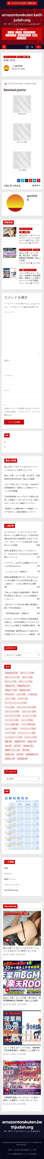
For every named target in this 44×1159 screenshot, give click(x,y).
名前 (7, 360)
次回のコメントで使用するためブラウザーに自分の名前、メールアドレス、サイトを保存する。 (22, 411)
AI (21, 270)
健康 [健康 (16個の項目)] (8, 741)
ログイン (8, 873)
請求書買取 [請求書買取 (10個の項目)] (32, 754)
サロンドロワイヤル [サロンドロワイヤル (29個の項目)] (26, 707)
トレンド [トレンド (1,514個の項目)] (27, 720)
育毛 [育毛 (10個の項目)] (25, 750)
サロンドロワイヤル (24, 35)
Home (10, 1150)
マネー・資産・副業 (23, 57)
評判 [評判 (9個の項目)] (20, 754)
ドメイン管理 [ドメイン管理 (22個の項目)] (28, 724)
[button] (32, 46)
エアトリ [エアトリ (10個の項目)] (10, 699)
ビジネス (36, 250)
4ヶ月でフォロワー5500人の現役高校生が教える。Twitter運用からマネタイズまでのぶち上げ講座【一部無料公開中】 (21, 622)
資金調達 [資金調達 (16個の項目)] (22, 759)
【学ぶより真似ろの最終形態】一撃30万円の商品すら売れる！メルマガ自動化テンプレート (21, 595)
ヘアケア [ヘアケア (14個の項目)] (10, 733)
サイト (7, 390)
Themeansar (21, 1145)
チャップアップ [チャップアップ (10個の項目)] (12, 716)
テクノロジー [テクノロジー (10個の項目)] (12, 720)
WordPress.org (11, 890)
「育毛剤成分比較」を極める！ (17, 613)
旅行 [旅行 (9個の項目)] (17, 746)
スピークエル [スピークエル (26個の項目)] (12, 711)
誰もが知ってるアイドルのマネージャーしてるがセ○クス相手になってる (29, 237)
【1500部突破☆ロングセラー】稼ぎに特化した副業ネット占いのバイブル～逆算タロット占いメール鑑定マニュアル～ (21, 499)
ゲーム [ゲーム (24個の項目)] (9, 707)
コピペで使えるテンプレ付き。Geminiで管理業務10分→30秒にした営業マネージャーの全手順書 (21, 487)
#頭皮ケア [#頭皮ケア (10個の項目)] (11, 690)
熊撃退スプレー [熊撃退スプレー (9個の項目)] (12, 750)
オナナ (36, 185)
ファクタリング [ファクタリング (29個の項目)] (28, 729)
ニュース (18, 32)
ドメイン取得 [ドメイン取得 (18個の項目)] (12, 724)
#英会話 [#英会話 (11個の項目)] (10, 686)
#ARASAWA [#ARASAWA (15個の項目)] (11, 673)
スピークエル (21, 38)
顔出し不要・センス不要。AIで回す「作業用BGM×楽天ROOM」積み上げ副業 (22, 999)
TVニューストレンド (10, 57)
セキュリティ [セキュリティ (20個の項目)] (29, 711)
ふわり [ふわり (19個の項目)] (21, 694)
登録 (6, 868)
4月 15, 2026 (10, 1104)
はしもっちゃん (12, 185)
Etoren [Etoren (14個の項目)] (9, 694)
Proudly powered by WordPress (15, 1142)
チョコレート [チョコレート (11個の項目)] (29, 716)
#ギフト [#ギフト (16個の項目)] (27, 677)
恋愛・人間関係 (24, 232)
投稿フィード (9, 879)
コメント (9, 312)
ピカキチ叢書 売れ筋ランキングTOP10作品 (22, 1154)
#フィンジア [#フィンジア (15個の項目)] (25, 681)
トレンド (11, 32)
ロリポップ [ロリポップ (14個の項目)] (31, 737)
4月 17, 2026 (24, 283)
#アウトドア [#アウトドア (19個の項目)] (27, 673)
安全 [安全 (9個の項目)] (8, 746)
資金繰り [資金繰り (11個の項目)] (10, 759)
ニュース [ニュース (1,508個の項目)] (11, 729)
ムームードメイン (29, 32)
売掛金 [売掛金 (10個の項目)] (32, 741)
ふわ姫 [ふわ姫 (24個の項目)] (32, 694)
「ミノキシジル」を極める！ (16, 571)
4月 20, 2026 (24, 263)
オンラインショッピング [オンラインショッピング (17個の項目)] (16, 703)
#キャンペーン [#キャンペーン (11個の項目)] (12, 677)
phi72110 (19, 66)
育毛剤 (35, 35)
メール (8, 375)
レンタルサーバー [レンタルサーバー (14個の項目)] (13, 737)
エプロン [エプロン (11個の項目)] (23, 699)
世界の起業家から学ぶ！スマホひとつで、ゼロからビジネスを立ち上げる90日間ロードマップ (21, 554)
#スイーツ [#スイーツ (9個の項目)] (10, 681)
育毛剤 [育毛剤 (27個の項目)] (9, 754)
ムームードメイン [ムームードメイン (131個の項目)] (26, 733)
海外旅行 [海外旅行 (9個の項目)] (28, 746)
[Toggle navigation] (27, 47)
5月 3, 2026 (24, 243)
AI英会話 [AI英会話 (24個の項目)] (24, 690)
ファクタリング (11, 35)
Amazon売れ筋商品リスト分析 (25, 1150)
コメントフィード (11, 884)
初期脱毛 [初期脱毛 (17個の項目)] (20, 741)
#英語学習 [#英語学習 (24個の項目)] (23, 686)
